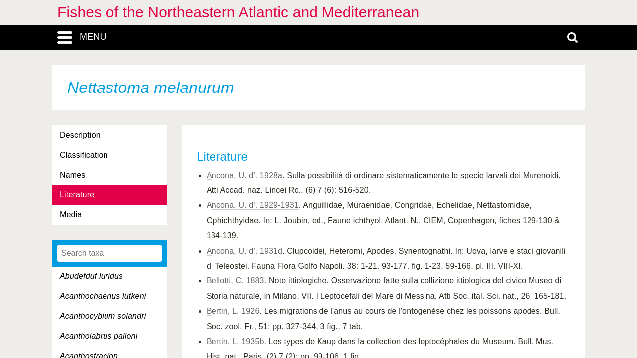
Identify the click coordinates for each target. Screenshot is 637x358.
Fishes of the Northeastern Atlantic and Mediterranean (238, 12)
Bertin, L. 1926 (233, 311)
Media (71, 214)
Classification (84, 155)
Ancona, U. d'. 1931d (244, 251)
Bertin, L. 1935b (235, 341)
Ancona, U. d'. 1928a (244, 175)
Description (80, 135)
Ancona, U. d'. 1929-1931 (253, 205)
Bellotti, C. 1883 (235, 280)
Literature (77, 194)
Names (72, 175)
